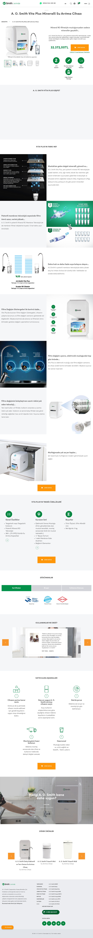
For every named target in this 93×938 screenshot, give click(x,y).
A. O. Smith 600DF (53, 884)
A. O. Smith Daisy (53, 886)
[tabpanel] (46, 112)
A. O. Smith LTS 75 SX (54, 904)
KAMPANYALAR (40, 899)
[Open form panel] (7, 927)
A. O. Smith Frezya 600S (55, 896)
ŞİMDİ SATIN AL (79, 47)
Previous (5, 642)
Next (87, 642)
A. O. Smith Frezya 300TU (55, 894)
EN (65, 3)
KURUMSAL (39, 886)
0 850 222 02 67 (51, 912)
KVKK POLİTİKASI (41, 894)
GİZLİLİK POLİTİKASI (42, 889)
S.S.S (38, 904)
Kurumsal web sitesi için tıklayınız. (12, 903)
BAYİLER (39, 896)
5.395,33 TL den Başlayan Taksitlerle (80, 52)
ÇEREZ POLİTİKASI (41, 891)
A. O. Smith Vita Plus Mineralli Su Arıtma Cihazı (25, 21)
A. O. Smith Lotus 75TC (54, 899)
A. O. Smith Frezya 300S (55, 891)
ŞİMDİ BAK (46, 804)
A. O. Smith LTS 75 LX (54, 901)
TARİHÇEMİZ (40, 884)
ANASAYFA (4, 21)
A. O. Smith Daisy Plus (54, 889)
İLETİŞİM (39, 901)
